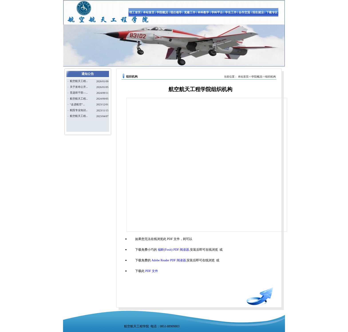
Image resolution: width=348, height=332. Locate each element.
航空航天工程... (79, 81)
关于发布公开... (79, 86)
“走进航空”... (77, 104)
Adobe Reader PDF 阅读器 (169, 260)
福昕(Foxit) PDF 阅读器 (173, 249)
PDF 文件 (151, 271)
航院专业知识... (79, 110)
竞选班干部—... (79, 92)
